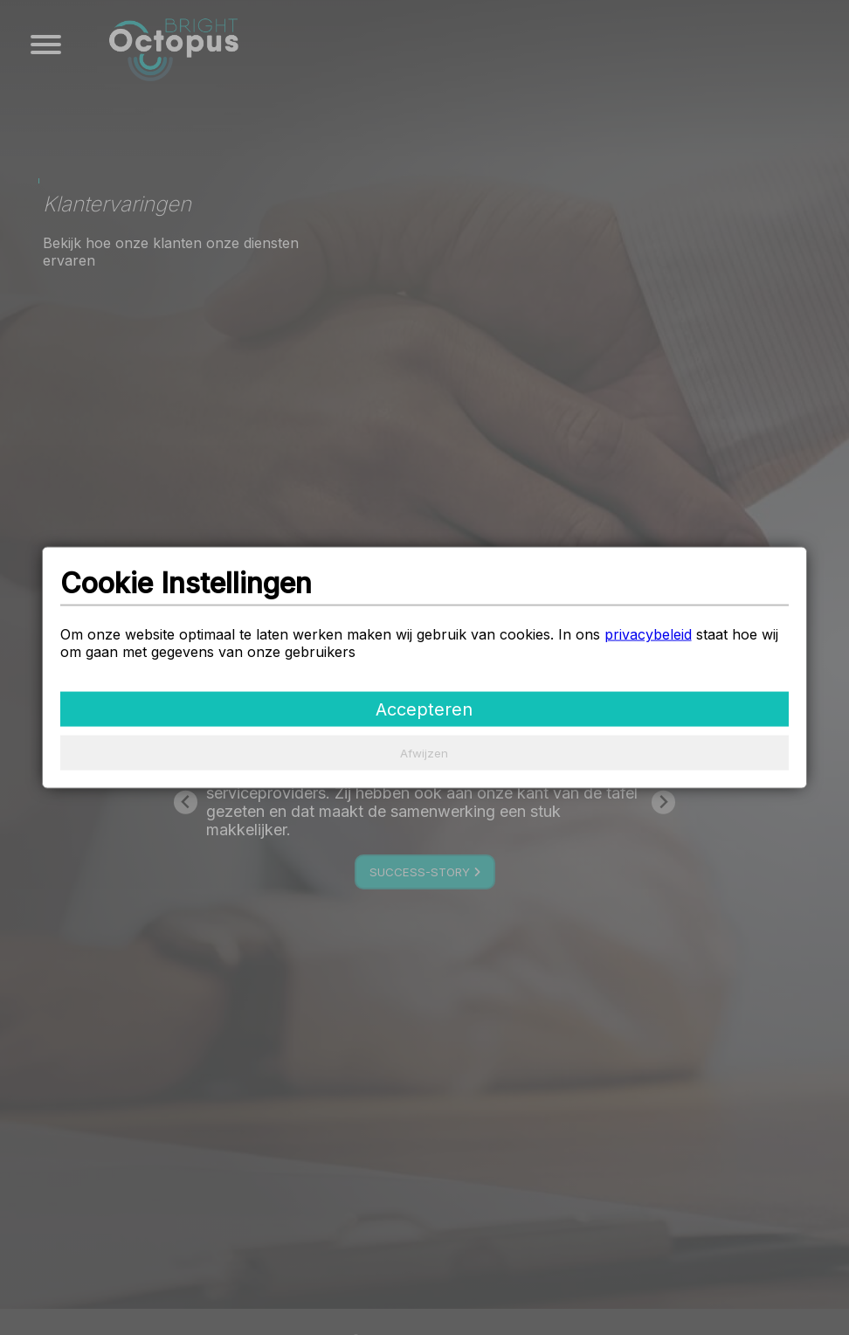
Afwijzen (424, 752)
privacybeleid (648, 633)
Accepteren (424, 708)
